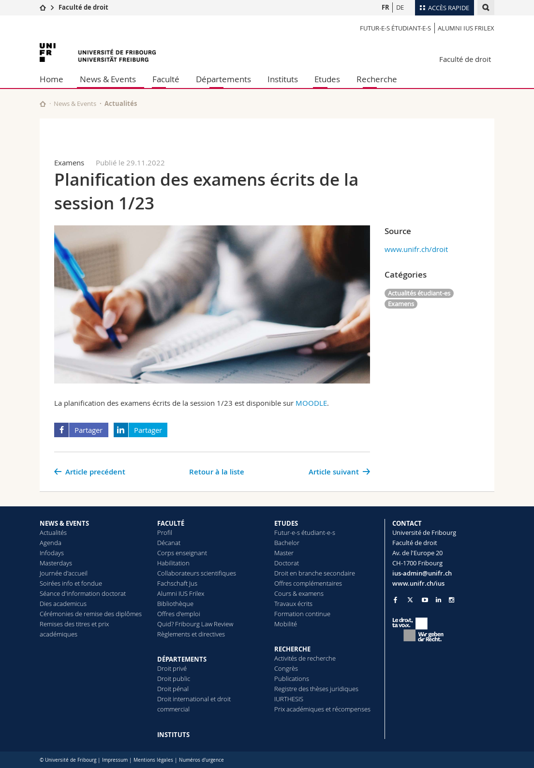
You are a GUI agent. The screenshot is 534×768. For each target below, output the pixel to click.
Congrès (286, 668)
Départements (223, 79)
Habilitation (173, 563)
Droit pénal (173, 688)
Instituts (282, 79)
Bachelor (286, 542)
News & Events (108, 79)
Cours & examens (299, 593)
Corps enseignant (182, 552)
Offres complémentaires (308, 583)
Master (284, 552)
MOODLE (311, 403)
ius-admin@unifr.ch (422, 573)
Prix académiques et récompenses (322, 709)
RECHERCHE (292, 649)
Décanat (168, 542)
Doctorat (286, 563)
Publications (291, 678)
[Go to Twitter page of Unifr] (410, 599)
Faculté (165, 79)
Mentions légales (153, 760)
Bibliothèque (175, 603)
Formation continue (302, 613)
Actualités (53, 532)
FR (385, 7)
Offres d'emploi (178, 613)
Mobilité (285, 624)
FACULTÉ (170, 523)
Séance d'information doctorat (83, 593)
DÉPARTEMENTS (182, 659)
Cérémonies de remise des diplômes (91, 613)
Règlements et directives (191, 634)
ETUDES (286, 523)
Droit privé (172, 668)
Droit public (173, 678)
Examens (401, 303)
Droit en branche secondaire (314, 573)
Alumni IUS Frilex (466, 28)
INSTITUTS (173, 734)
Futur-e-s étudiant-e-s (395, 28)
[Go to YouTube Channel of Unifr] (425, 600)
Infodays (52, 552)
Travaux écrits (293, 603)
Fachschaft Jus (177, 583)
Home (51, 79)
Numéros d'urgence (201, 760)
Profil (164, 532)
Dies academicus (63, 603)
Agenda (50, 542)
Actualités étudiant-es (419, 293)
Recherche (376, 79)
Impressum (115, 760)
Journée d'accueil (64, 573)
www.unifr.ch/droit (416, 249)
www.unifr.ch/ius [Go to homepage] (418, 583)
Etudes (327, 79)
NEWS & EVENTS (64, 523)
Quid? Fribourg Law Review (195, 624)
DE (400, 7)
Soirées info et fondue (71, 583)
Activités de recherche (305, 658)
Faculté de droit (83, 7)
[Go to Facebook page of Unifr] (395, 599)
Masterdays (56, 563)
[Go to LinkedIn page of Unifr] (438, 600)
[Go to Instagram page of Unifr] (451, 600)
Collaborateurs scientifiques (196, 573)
